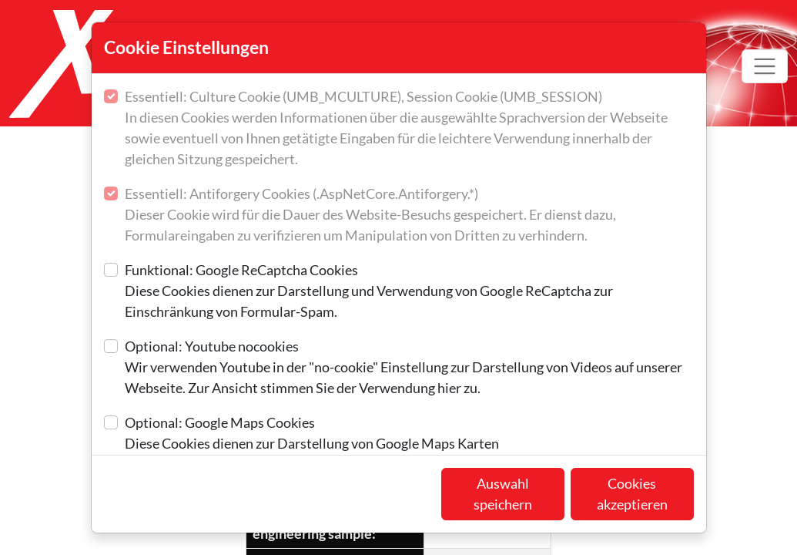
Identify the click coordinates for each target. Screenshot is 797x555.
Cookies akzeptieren (632, 494)
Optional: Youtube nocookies (409, 368)
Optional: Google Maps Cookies (312, 434)
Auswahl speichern (503, 494)
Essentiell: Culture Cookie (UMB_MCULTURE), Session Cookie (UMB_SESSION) (409, 129)
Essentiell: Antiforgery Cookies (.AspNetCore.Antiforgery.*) (409, 215)
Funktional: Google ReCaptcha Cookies (409, 291)
